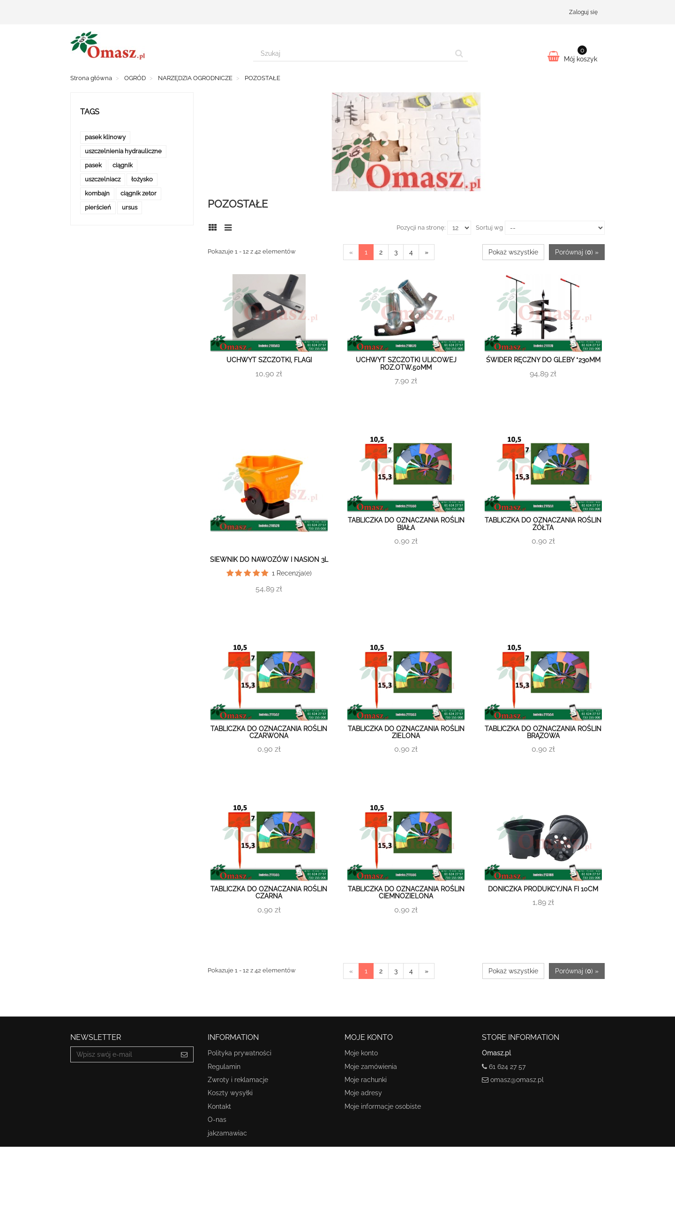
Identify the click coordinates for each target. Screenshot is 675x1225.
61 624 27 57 (507, 1066)
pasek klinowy (105, 137)
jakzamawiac (227, 1133)
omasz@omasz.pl (517, 1079)
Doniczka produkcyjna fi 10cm (543, 889)
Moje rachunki (366, 1079)
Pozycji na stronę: (421, 227)
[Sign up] (184, 1054)
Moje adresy (363, 1093)
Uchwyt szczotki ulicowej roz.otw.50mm (406, 363)
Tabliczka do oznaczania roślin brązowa (543, 732)
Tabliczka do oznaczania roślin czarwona (268, 732)
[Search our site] (352, 53)
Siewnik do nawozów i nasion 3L (269, 559)
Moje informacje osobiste (383, 1106)
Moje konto (361, 1053)
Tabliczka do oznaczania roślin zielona (406, 732)
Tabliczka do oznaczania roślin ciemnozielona (406, 892)
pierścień (98, 207)
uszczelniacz (102, 179)
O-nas (217, 1119)
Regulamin (224, 1066)
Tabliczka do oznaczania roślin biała (406, 523)
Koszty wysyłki (230, 1093)
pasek (93, 165)
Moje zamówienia (371, 1066)
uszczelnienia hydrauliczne (123, 151)
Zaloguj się (583, 12)
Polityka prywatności (239, 1053)
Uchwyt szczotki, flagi (269, 360)
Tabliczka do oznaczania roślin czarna (268, 892)
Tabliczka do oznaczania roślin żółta (543, 523)
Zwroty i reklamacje (238, 1079)
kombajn (97, 193)
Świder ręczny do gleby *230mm (543, 360)
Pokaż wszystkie (513, 252)
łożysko (142, 179)
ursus (129, 207)
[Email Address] (123, 1054)
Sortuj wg (489, 227)
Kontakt (219, 1106)
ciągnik (122, 165)
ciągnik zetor (138, 193)
